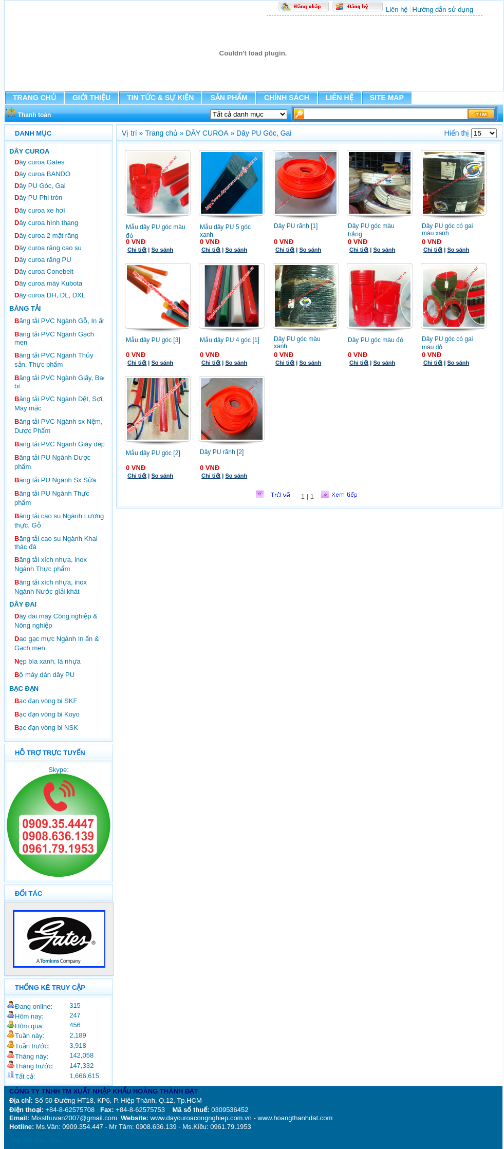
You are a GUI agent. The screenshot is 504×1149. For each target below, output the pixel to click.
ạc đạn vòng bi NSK (46, 727)
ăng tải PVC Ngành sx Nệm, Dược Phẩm (58, 426)
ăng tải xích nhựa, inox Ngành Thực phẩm (50, 564)
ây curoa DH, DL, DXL (49, 295)
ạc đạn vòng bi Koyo (47, 714)
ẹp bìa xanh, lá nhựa (47, 661)
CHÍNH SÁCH (286, 97)
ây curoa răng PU (42, 259)
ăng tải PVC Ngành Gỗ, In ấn (60, 321)
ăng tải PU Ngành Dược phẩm (52, 462)
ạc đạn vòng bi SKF (45, 701)
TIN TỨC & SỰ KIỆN (160, 97)
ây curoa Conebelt (43, 271)
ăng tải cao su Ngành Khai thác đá (56, 543)
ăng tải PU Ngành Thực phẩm (51, 497)
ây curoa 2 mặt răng (46, 235)
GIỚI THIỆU (91, 97)
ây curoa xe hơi (39, 210)
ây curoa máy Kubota (48, 283)
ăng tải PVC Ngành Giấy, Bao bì (60, 382)
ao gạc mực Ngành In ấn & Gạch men (56, 643)
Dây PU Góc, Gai (35, 1140)
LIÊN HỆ (339, 97)
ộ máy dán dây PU (44, 675)
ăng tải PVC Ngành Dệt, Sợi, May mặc (59, 403)
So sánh (162, 250)
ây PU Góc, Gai (40, 186)
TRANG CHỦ (34, 97)
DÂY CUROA (207, 133)
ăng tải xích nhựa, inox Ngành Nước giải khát (50, 586)
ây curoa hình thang (46, 223)
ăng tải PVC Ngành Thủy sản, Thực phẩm (54, 359)
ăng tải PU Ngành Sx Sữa (55, 480)
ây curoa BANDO (42, 174)
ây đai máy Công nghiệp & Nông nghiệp (56, 620)
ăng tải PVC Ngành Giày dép (59, 444)
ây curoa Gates (39, 162)
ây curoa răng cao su (48, 248)
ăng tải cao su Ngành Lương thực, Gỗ (59, 520)
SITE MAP (387, 97)
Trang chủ (161, 133)
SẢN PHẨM (228, 97)
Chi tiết (136, 250)
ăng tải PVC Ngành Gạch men (54, 338)
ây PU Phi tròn (38, 197)
